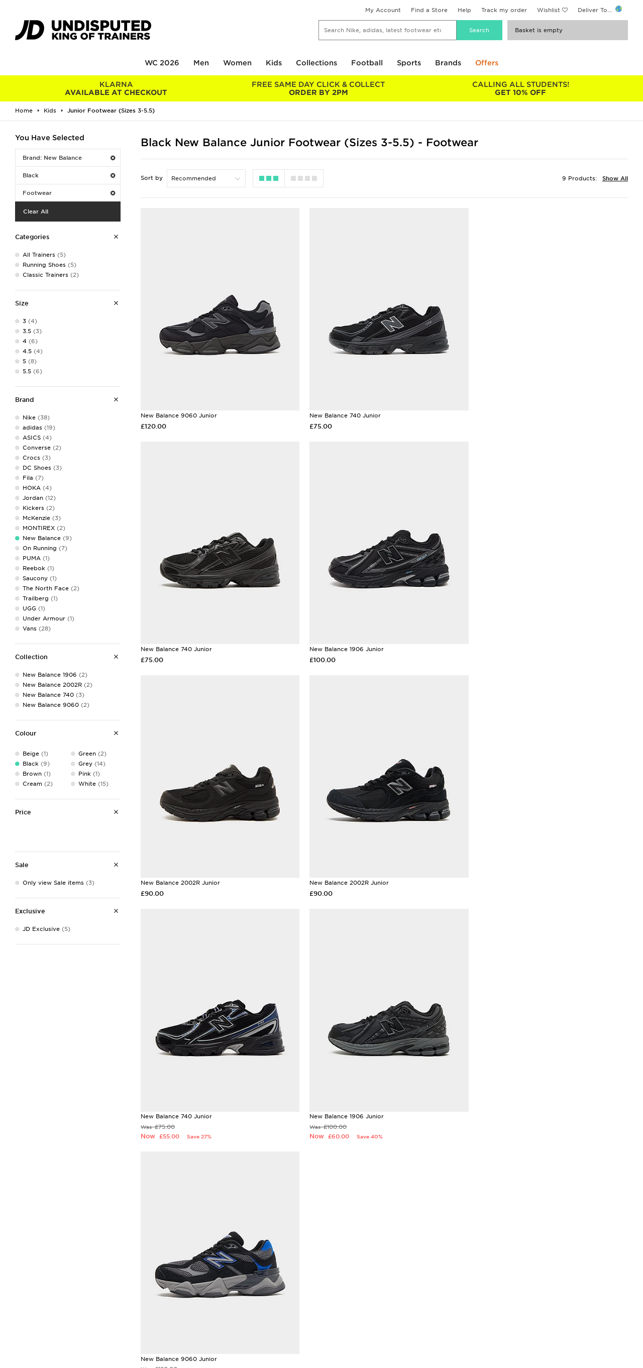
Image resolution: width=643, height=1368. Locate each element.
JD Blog (21, 1321)
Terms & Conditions (506, 1268)
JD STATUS (26, 1300)
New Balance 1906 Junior (178, 640)
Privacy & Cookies (504, 1279)
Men (201, 63)
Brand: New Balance (69, 157)
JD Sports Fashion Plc (354, 1279)
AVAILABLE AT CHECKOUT (116, 88)
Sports (409, 63)
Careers (333, 1268)
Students (23, 1268)
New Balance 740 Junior (342, 410)
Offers (486, 63)
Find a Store (429, 10)
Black (69, 175)
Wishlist (548, 10)
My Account (383, 10)
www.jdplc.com (133, 1360)
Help (464, 10)
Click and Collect (191, 1279)
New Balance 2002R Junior (346, 640)
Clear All (35, 211)
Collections (316, 63)
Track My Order (189, 1300)
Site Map (490, 1310)
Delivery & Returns (193, 1268)
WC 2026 (162, 63)
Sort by (152, 177)
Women (237, 63)
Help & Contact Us (193, 1289)
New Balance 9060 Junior (179, 410)
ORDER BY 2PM (319, 88)
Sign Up (611, 968)
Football (367, 63)
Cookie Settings (500, 1300)
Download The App (38, 1310)
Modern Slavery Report (511, 1321)
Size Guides (27, 1279)
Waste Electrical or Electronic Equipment (227, 1310)
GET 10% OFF (521, 88)
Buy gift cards (114, 1168)
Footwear (69, 192)
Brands (448, 63)
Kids (274, 63)
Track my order (504, 10)
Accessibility (495, 1289)
